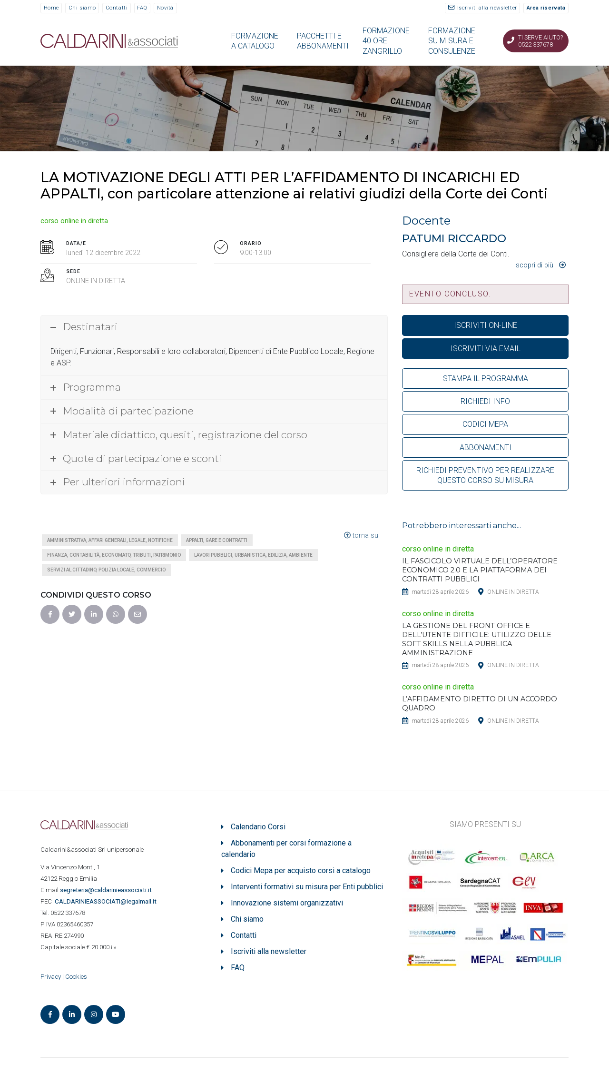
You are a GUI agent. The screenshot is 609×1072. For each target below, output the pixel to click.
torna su (361, 535)
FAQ (142, 8)
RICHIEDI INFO (485, 401)
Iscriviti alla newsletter (487, 8)
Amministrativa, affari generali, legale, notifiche (110, 540)
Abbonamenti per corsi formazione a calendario (286, 848)
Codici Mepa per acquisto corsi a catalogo (301, 870)
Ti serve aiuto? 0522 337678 (540, 41)
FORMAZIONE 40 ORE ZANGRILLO (386, 41)
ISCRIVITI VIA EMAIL (486, 348)
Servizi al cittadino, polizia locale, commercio (106, 569)
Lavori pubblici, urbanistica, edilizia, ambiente (253, 555)
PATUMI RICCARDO (454, 238)
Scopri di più (534, 265)
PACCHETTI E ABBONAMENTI (323, 40)
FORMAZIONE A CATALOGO (254, 40)
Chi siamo (82, 8)
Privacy (50, 976)
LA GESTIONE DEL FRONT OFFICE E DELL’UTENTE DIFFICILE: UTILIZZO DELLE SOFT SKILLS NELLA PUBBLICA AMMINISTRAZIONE (476, 639)
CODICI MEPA (485, 424)
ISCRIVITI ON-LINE (485, 325)
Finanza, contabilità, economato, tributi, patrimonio (114, 555)
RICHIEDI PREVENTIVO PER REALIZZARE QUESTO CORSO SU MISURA (485, 475)
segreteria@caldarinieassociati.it (106, 890)
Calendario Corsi (258, 826)
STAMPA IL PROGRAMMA (485, 378)
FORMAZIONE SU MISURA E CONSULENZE (451, 41)
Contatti (117, 8)
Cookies (76, 976)
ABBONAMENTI (485, 447)
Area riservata (546, 8)
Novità (165, 8)
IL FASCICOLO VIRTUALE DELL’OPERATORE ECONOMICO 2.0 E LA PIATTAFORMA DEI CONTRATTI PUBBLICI (480, 570)
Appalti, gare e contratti (216, 540)
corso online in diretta (74, 221)
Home (51, 8)
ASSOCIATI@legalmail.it (107, 901)
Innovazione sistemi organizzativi (287, 902)
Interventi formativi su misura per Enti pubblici (307, 886)
